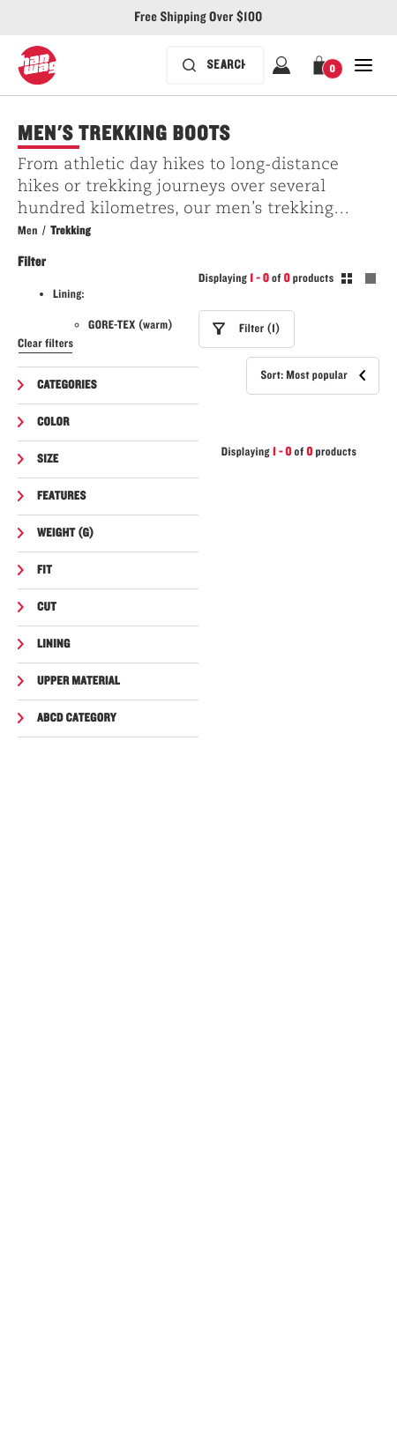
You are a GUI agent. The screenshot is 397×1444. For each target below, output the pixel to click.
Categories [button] (67, 385)
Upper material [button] (78, 681)
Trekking (70, 231)
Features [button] (61, 496)
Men (28, 231)
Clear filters (45, 344)
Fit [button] (44, 570)
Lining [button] (54, 644)
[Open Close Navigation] (363, 65)
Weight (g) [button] (65, 533)
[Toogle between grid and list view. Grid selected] (358, 281)
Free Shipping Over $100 (198, 18)
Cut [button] (46, 607)
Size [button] (48, 459)
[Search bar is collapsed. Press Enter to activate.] (215, 65)
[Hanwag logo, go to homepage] (37, 65)
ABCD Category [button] (76, 718)
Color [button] (53, 422)
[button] (322, 65)
